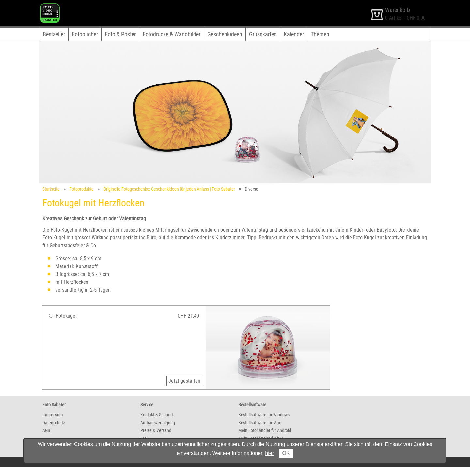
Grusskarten (263, 34)
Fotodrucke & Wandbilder (171, 34)
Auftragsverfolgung (157, 422)
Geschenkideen (224, 34)
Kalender (294, 34)
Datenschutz (53, 422)
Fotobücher (85, 34)
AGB (46, 430)
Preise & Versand (155, 430)
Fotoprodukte (82, 189)
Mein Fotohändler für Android (264, 430)
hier (269, 453)
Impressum (52, 414)
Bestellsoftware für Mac (259, 422)
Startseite (51, 189)
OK (286, 453)
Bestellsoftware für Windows (264, 414)
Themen (320, 34)
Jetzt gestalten (184, 381)
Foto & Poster (120, 34)
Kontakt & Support (156, 414)
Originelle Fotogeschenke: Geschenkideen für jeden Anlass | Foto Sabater (169, 189)
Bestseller (54, 34)
